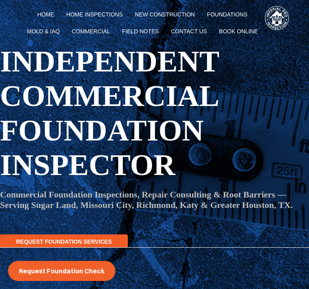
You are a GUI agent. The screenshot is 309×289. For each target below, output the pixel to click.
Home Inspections (94, 14)
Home (45, 14)
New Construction (165, 14)
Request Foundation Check (61, 271)
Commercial (91, 31)
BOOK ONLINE (238, 31)
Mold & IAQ (43, 31)
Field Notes (140, 31)
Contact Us (189, 31)
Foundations (227, 14)
